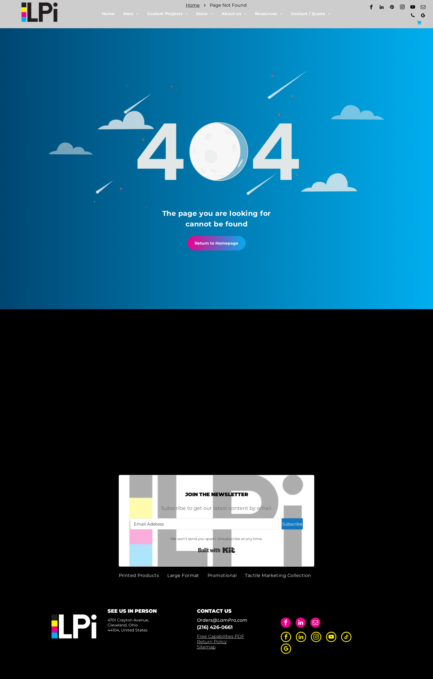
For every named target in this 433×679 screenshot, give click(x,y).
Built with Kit (216, 550)
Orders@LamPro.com (222, 620)
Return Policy (212, 641)
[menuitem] (108, 14)
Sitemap (206, 647)
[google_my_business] (423, 16)
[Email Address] (204, 523)
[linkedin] (381, 8)
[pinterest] (392, 8)
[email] (423, 8)
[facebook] (371, 8)
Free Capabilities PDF (220, 636)
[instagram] (402, 8)
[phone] (412, 16)
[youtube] (412, 8)
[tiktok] (346, 637)
